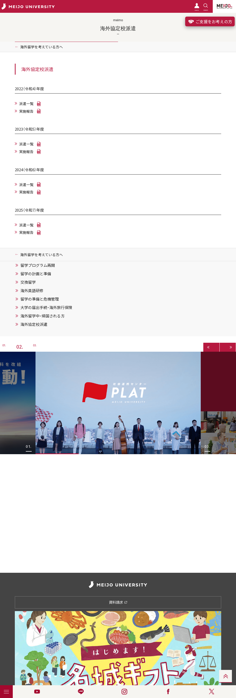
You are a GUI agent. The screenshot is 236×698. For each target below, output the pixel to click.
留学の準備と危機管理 (39, 299)
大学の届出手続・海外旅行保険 (46, 307)
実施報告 (26, 111)
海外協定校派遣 (33, 324)
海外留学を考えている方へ (41, 46)
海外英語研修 (31, 290)
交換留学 (28, 282)
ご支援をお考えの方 (210, 21)
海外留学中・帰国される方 (42, 316)
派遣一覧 (26, 103)
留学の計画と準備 (35, 274)
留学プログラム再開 (37, 265)
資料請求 (118, 602)
